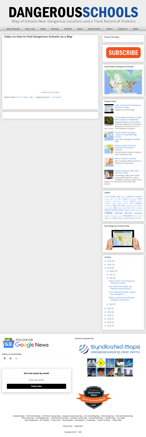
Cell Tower (117, 199)
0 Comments (56, 97)
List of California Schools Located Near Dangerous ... (122, 293)
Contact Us (122, 29)
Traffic (110, 218)
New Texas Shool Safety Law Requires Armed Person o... (121, 288)
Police (121, 210)
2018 (109, 322)
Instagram (129, 205)
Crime (139, 199)
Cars (111, 199)
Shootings (138, 213)
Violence (120, 218)
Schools (118, 213)
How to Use (30, 29)
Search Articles (94, 29)
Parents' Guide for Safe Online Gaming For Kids (127, 172)
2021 (109, 312)
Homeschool (108, 205)
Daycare (125, 201)
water (126, 218)
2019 (109, 319)
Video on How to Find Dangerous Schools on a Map (128, 106)
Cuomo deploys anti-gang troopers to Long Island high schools (126, 135)
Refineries (139, 210)
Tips (106, 218)
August (112, 271)
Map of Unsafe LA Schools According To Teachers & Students (125, 148)
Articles (109, 29)
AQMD (123, 197)
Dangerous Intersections (112, 201)
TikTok (140, 216)
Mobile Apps (122, 208)
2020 (109, 315)
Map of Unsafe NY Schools (125, 159)
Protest (132, 210)
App (118, 197)
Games (125, 203)
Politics (126, 210)
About (79, 29)
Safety (43, 29)
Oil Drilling (138, 208)
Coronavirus (132, 199)
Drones (139, 201)
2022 (109, 308)
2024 (109, 265)
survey (120, 216)
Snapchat (107, 216)
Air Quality (111, 197)
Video (31, 97)
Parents (107, 210)
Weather (131, 218)
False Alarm (117, 203)
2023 (109, 268)
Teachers (68, 29)
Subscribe (114, 216)
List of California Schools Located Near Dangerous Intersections (128, 118)
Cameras (138, 197)
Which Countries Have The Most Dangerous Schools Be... (121, 299)
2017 (109, 326)
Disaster (133, 201)
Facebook (107, 203)
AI (105, 197)
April (111, 304)
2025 (109, 261)
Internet (135, 205)
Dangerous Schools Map (50, 92)
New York (130, 208)
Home (50, 115)
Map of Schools (13, 29)
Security (128, 213)
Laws (140, 206)
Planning (55, 29)
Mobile (135, 29)
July (111, 275)
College (125, 199)
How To (19, 97)
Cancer (106, 199)
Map (115, 208)
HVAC (123, 206)
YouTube (138, 218)
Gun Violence (136, 203)
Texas (135, 216)
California (130, 197)
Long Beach (108, 208)
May (111, 278)
